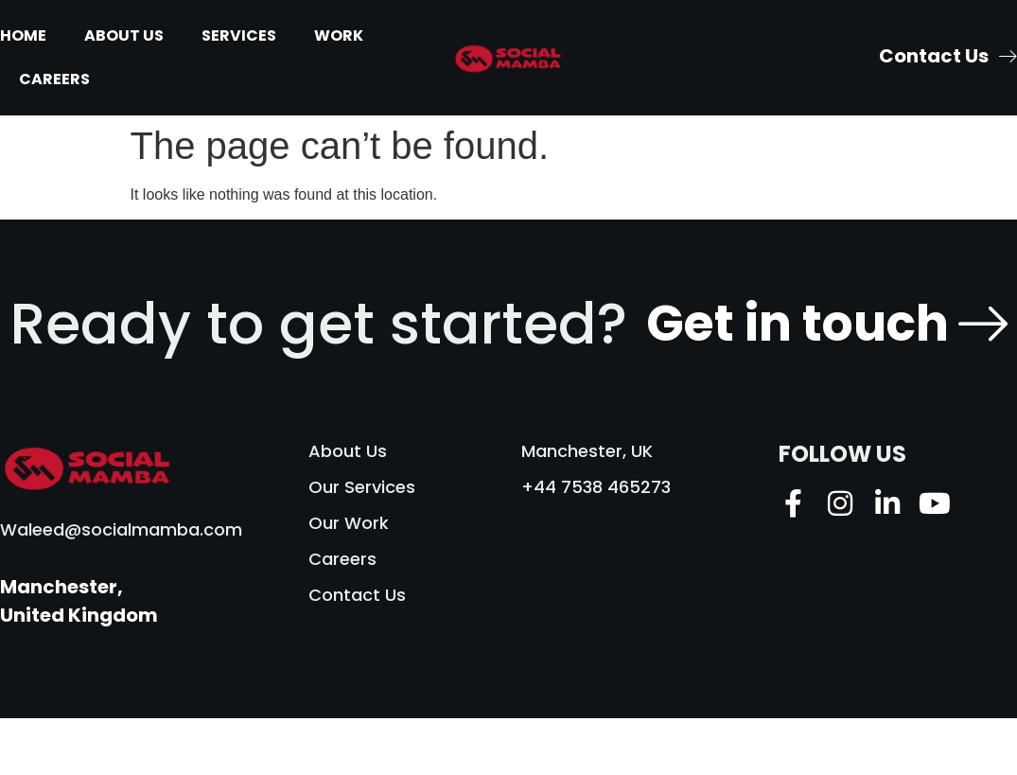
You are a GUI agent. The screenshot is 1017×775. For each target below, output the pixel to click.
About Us (124, 35)
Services (239, 35)
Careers (54, 79)
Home (23, 35)
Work (338, 35)
